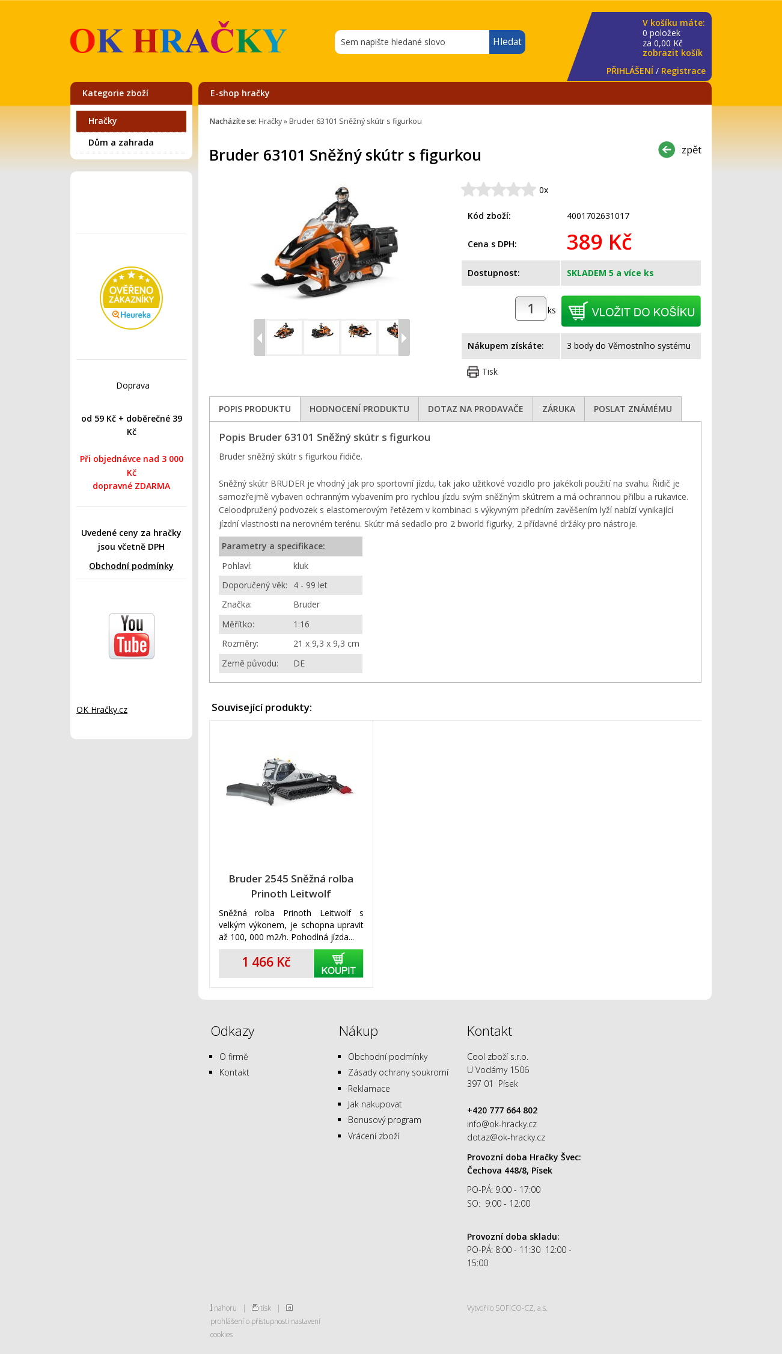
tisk (265, 1307)
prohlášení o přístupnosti (249, 1321)
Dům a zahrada (121, 142)
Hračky (102, 120)
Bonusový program (384, 1119)
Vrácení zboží (373, 1136)
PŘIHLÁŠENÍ (629, 70)
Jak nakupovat (375, 1104)
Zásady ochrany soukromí (398, 1072)
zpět (691, 149)
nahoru (225, 1307)
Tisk (490, 371)
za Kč (674, 38)
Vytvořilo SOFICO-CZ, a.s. (507, 1307)
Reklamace (369, 1088)
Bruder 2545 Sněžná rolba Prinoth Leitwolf (290, 886)
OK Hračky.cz (101, 709)
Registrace (683, 70)
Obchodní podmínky (131, 565)
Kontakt (234, 1072)
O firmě (233, 1056)
